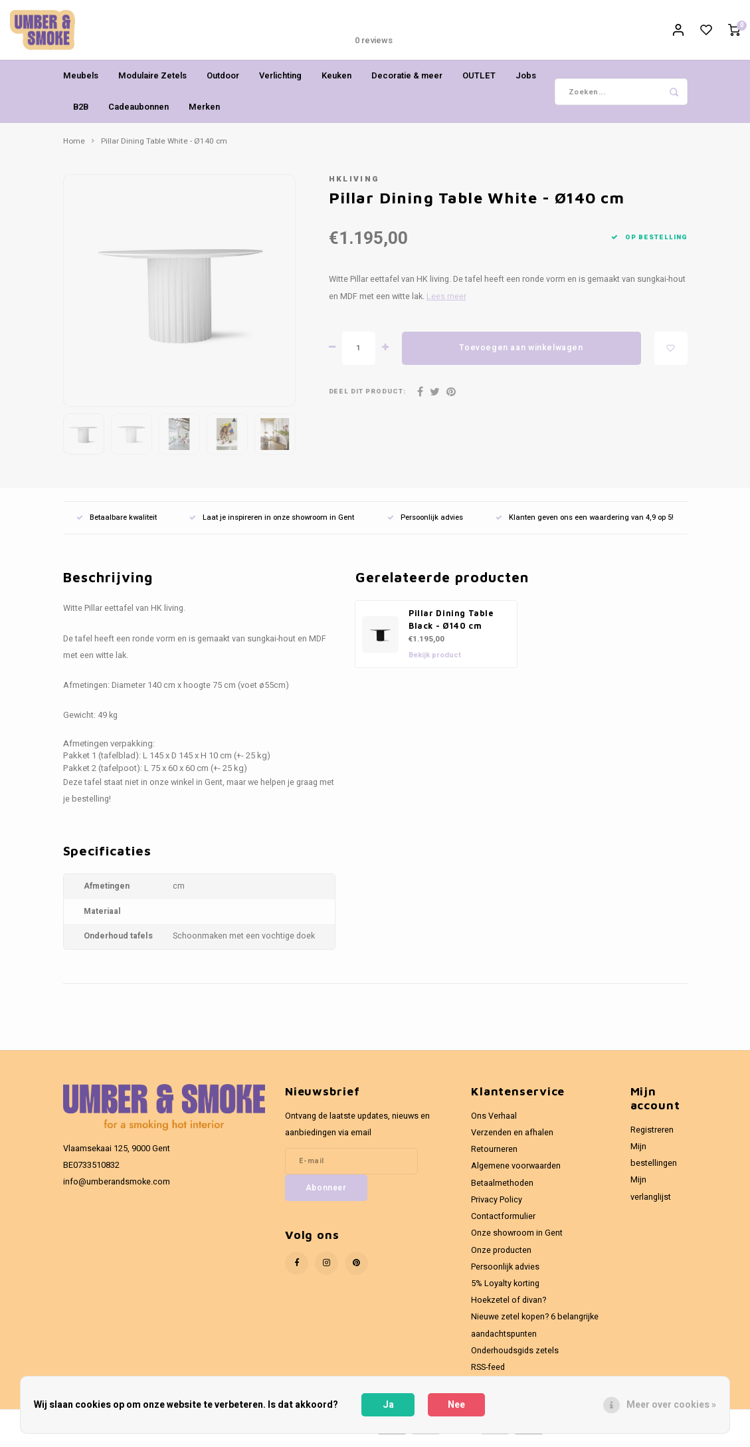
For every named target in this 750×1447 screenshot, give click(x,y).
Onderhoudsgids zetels (515, 1357)
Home (74, 148)
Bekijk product (435, 661)
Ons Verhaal (494, 1123)
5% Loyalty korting (505, 1290)
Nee (456, 1405)
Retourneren (494, 1156)
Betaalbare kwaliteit (116, 524)
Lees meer (446, 303)
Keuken (336, 82)
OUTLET (479, 82)
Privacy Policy (496, 1206)
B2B (80, 113)
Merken (204, 113)
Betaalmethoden (502, 1190)
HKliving (354, 185)
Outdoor (223, 82)
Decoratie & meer (406, 82)
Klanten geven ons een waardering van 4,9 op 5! (585, 524)
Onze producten (501, 1257)
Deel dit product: (368, 398)
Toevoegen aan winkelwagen (521, 354)
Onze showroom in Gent (517, 1240)
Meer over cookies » (671, 1405)
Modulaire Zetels (152, 82)
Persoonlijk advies (425, 524)
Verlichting (280, 82)
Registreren (652, 1137)
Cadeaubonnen (138, 113)
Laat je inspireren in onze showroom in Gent (271, 524)
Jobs (526, 82)
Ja (388, 1405)
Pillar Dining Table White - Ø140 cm (164, 148)
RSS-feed (488, 1374)
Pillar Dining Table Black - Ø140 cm (451, 626)
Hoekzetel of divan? (508, 1307)
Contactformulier (503, 1223)
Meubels (80, 82)
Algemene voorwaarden (516, 1172)
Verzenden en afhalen (512, 1139)
